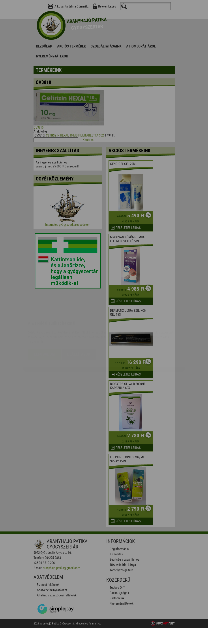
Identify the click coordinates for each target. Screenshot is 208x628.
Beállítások (78, 328)
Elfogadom (44, 328)
